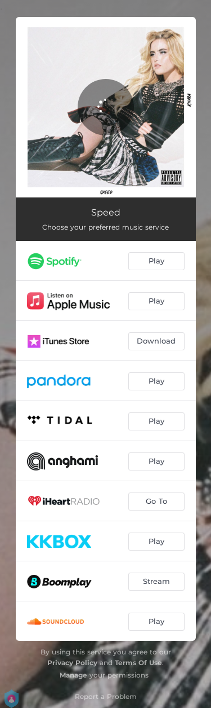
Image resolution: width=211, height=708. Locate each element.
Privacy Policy (72, 662)
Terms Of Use (138, 662)
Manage (73, 675)
